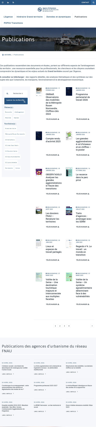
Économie (8, 112)
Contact (85, 2)
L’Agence (8, 16)
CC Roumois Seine (11, 152)
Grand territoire (11, 128)
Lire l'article (7, 374)
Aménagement (20, 112)
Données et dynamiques (58, 16)
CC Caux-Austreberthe (13, 158)
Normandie (9, 169)
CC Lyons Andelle (11, 163)
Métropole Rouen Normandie (15, 134)
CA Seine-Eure (10, 140)
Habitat (17, 118)
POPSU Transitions (13, 23)
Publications (81, 16)
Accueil (8, 55)
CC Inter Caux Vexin (12, 146)
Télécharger (52, 119)
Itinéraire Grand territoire (30, 16)
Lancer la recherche (16, 101)
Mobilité (8, 118)
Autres (18, 169)
